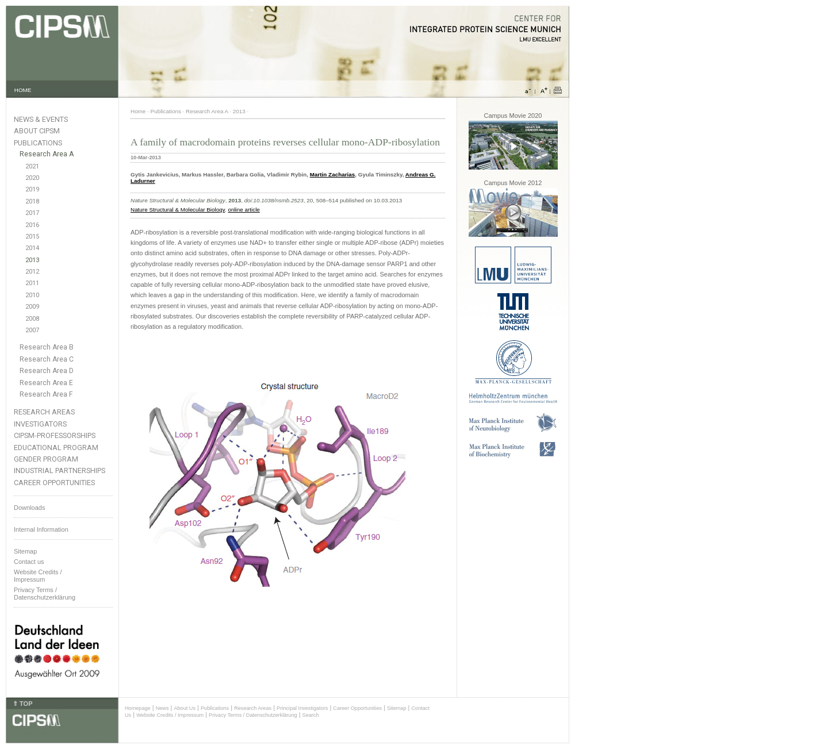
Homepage (138, 708)
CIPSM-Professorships (54, 435)
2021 (32, 166)
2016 (32, 225)
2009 (32, 306)
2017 (32, 213)
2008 (32, 318)
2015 (32, 236)
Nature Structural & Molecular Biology (178, 209)
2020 (32, 178)
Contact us (29, 561)
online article (243, 209)
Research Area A (47, 154)
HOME (23, 90)
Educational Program (56, 447)
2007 (32, 330)
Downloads (29, 507)
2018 (32, 201)
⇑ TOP (22, 703)
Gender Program (46, 459)
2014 (32, 248)
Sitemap (25, 551)
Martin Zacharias (332, 174)
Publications (38, 143)
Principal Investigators (302, 708)
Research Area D (47, 371)
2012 (32, 271)
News (162, 708)
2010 (32, 295)
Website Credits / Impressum (170, 715)
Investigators (40, 424)
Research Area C (47, 359)
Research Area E (46, 383)
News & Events (41, 119)
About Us (184, 708)
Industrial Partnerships (59, 470)
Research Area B (47, 347)
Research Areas (44, 412)
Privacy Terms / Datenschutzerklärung (44, 593)
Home (138, 111)
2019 (32, 189)
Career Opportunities (54, 482)
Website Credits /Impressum (38, 576)
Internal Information (41, 529)
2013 (32, 260)
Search (310, 715)
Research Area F (46, 394)
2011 (32, 283)
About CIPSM (37, 130)
